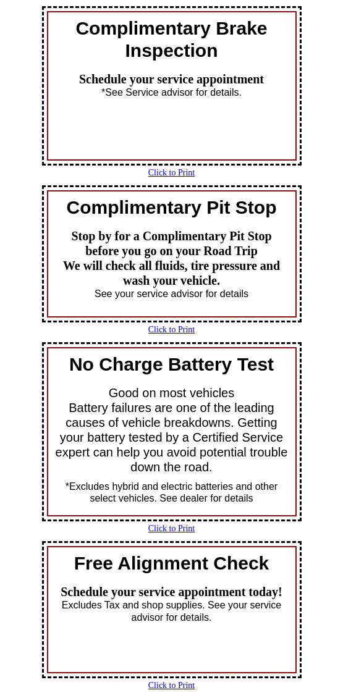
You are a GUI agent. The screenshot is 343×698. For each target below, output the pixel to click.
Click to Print (171, 172)
